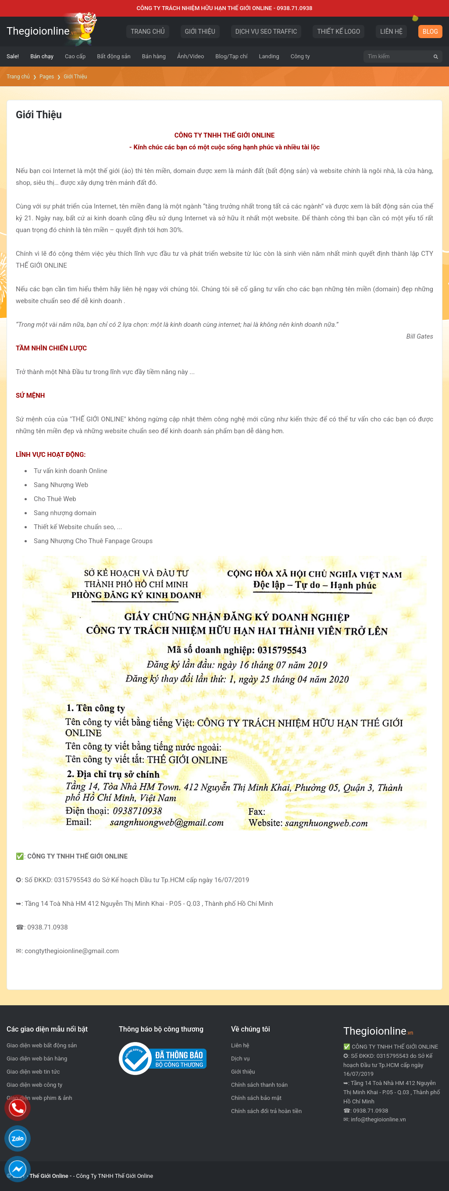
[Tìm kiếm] (435, 56)
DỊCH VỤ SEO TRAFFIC (266, 31)
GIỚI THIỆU (200, 31)
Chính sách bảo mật (256, 1098)
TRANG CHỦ (147, 31)
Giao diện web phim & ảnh (39, 1098)
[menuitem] (13, 56)
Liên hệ (240, 1045)
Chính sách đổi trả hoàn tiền (266, 1111)
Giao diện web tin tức (33, 1071)
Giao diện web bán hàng (37, 1058)
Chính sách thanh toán (259, 1084)
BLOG (430, 31)
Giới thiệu (243, 1071)
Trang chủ (18, 77)
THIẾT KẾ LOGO (338, 31)
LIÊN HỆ (391, 31)
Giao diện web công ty (34, 1084)
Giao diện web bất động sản (42, 1045)
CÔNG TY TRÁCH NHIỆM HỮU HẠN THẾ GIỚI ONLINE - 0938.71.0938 (225, 8)
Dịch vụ (240, 1058)
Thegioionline (41, 31)
